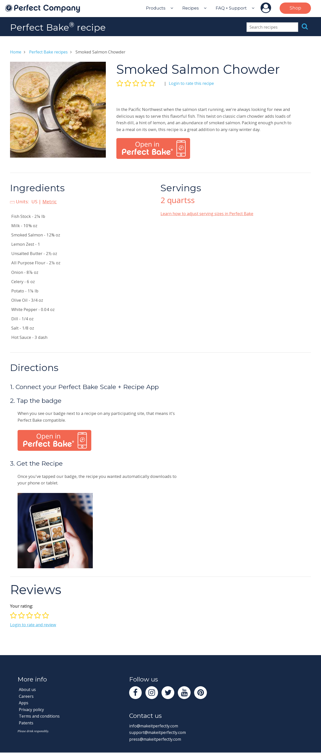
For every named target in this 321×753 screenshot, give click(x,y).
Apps (24, 703)
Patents (26, 723)
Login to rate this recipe (192, 83)
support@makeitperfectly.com (158, 733)
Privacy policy (32, 709)
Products (156, 8)
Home (16, 52)
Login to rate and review (33, 625)
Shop (295, 8)
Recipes (190, 8)
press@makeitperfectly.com (156, 739)
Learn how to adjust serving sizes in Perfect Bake (207, 213)
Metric (49, 201)
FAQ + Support (231, 8)
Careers (26, 696)
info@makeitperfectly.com (155, 726)
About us (28, 689)
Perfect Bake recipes (49, 52)
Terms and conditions (40, 716)
